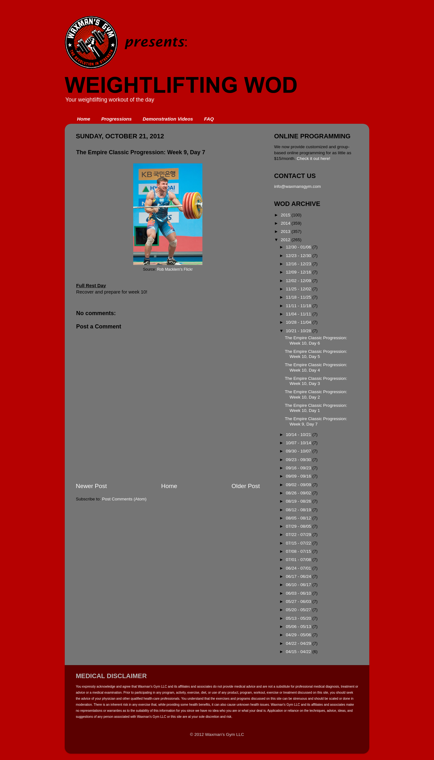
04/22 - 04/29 (299, 643)
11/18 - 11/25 (299, 297)
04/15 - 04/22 (299, 651)
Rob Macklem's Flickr (175, 269)
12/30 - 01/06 (299, 247)
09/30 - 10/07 (299, 451)
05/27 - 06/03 (299, 601)
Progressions (116, 119)
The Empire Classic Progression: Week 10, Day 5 (316, 354)
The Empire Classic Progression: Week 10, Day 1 (316, 408)
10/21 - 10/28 (299, 330)
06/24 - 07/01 (299, 568)
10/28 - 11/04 (299, 322)
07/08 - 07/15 (299, 551)
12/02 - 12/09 (299, 280)
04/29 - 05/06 (299, 634)
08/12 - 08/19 (299, 509)
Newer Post (91, 486)
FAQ (209, 119)
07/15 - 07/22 (299, 543)
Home (83, 119)
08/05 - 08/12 (299, 518)
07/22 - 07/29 (299, 534)
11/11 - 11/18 (299, 305)
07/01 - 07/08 (299, 559)
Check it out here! (313, 158)
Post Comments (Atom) (124, 499)
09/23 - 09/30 (299, 459)
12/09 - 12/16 (299, 272)
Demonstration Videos (168, 119)
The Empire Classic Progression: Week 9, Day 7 (316, 421)
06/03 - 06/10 (299, 593)
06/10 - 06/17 (299, 584)
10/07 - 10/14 (299, 442)
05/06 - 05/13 (299, 626)
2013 (286, 231)
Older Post (246, 486)
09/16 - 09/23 (299, 468)
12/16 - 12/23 (299, 263)
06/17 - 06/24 (299, 576)
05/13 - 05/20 (299, 618)
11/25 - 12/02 (299, 289)
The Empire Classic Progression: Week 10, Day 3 (316, 381)
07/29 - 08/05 (299, 526)
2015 (286, 215)
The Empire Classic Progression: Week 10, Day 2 (316, 394)
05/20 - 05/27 (299, 609)
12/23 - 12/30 (299, 255)
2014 (286, 223)
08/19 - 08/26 (299, 501)
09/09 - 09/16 (299, 476)
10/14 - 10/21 (299, 434)
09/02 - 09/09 (299, 484)
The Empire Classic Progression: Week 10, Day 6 (316, 340)
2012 (286, 239)
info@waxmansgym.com (297, 186)
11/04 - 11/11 (299, 314)
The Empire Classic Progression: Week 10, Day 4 (316, 367)
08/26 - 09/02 (299, 493)
